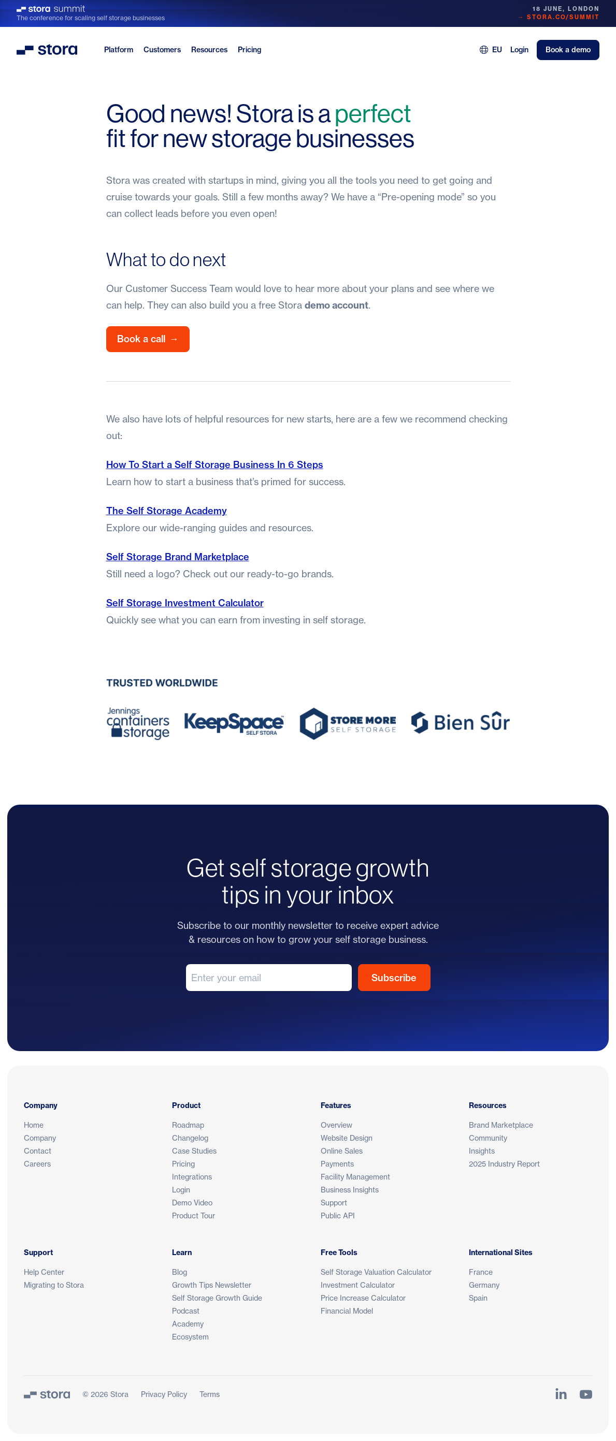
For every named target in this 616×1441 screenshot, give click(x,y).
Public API (338, 1215)
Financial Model (347, 1310)
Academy (188, 1323)
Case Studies (194, 1150)
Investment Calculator (358, 1284)
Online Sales (342, 1150)
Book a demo (568, 49)
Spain (478, 1297)
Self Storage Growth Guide (217, 1297)
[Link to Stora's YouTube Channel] (586, 1394)
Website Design (347, 1137)
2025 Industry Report (504, 1163)
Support (334, 1202)
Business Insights (350, 1189)
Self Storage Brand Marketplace (177, 557)
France (481, 1272)
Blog (179, 1272)
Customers (162, 49)
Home (34, 1124)
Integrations (192, 1176)
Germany (484, 1284)
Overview (336, 1124)
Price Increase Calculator (363, 1297)
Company (40, 1137)
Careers (37, 1163)
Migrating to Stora (54, 1284)
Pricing (249, 49)
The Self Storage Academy (166, 511)
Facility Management (355, 1176)
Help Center (44, 1272)
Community (488, 1137)
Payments (337, 1163)
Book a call (148, 339)
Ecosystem (190, 1336)
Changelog (190, 1137)
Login (519, 49)
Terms (209, 1394)
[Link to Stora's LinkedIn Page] (561, 1394)
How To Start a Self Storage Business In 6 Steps (214, 465)
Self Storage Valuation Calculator (376, 1272)
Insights (482, 1150)
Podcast (185, 1310)
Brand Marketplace (501, 1124)
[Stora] (47, 1394)
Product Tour (193, 1215)
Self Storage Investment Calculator (185, 603)
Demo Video (192, 1202)
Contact (37, 1150)
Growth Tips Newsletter (211, 1284)
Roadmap (188, 1124)
